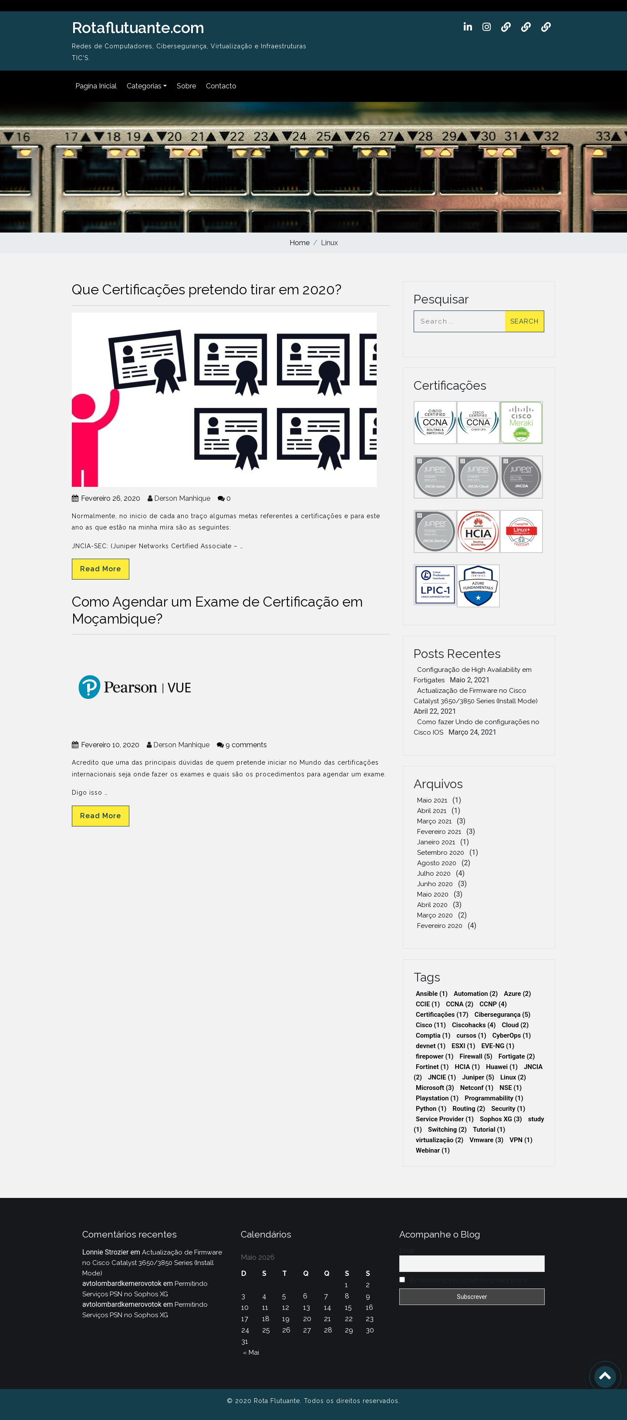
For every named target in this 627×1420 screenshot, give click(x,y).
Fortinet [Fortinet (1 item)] (432, 1067)
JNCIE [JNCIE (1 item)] (442, 1077)
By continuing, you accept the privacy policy (463, 1280)
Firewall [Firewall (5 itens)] (476, 1056)
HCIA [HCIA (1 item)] (467, 1067)
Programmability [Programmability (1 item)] (494, 1098)
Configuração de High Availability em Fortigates (473, 675)
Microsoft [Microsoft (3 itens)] (435, 1088)
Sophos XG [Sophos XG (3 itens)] (501, 1119)
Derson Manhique (179, 498)
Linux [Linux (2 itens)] (513, 1077)
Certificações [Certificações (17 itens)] (442, 1015)
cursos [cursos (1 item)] (471, 1035)
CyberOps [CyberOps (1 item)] (511, 1035)
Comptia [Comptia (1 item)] (433, 1035)
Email (407, 1250)
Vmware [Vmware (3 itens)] (486, 1140)
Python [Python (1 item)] (431, 1109)
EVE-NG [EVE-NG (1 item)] (497, 1046)
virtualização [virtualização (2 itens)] (439, 1140)
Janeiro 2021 (436, 842)
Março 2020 (435, 915)
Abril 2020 (432, 905)
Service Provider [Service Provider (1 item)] (445, 1119)
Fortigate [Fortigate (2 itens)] (517, 1056)
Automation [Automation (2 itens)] (476, 994)
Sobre (186, 86)
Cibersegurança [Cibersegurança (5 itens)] (503, 1015)
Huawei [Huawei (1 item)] (502, 1067)
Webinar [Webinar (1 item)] (433, 1150)
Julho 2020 (434, 873)
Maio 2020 (432, 894)
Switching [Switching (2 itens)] (447, 1129)
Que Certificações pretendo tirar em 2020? (206, 289)
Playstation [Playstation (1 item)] (437, 1098)
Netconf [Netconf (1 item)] (477, 1088)
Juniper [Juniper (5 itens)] (478, 1077)
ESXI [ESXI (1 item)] (463, 1046)
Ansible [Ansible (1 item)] (432, 994)
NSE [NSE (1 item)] (510, 1088)
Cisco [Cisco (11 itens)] (431, 1025)
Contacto (221, 86)
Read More (100, 569)
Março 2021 (434, 821)
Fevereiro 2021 (439, 832)
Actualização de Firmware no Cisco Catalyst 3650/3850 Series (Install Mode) (476, 696)
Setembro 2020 (440, 853)
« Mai (251, 1352)
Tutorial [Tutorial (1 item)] (489, 1129)
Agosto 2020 (436, 863)
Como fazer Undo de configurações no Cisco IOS (476, 727)
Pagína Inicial (96, 86)
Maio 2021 (432, 800)
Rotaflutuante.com (138, 28)
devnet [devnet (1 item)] (430, 1046)
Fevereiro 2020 (439, 926)
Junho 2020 (435, 884)
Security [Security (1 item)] (508, 1109)
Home (300, 243)
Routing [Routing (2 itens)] (468, 1109)
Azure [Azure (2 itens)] (517, 994)
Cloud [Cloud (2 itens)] (515, 1025)
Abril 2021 (431, 811)
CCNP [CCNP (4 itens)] (493, 1004)
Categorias (144, 86)
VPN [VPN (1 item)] (521, 1140)
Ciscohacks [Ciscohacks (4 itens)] (474, 1025)
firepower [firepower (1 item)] (435, 1056)
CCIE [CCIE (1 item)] (428, 1004)
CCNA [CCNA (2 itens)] (459, 1004)
